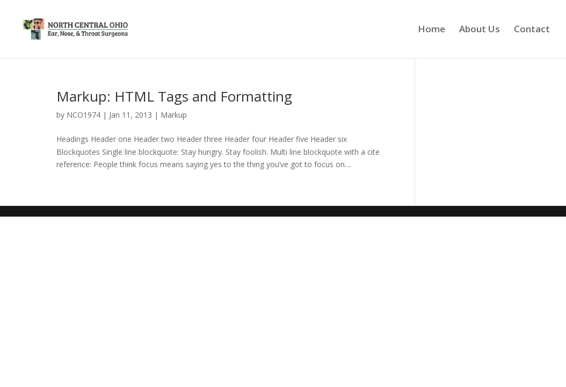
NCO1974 (83, 115)
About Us (479, 30)
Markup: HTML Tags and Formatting (174, 96)
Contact (532, 30)
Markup (174, 115)
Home (431, 30)
